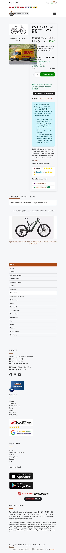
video (36, 160)
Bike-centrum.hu (40, 187)
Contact (11, 450)
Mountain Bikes (14, 406)
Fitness (11, 410)
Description (14, 196)
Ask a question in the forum (44, 93)
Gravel (11, 408)
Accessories (13, 415)
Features (24, 196)
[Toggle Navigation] (45, 14)
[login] (55, 3)
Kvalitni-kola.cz (40, 183)
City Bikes (12, 403)
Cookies (11, 459)
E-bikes (11, 401)
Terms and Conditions (16, 452)
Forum (11, 461)
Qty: (33, 74)
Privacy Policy (13, 457)
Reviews (32, 196)
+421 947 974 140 (46, 99)
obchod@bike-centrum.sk (19, 363)
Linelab (52, 549)
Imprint (11, 455)
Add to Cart (48, 74)
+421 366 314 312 (17, 359)
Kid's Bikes (12, 412)
